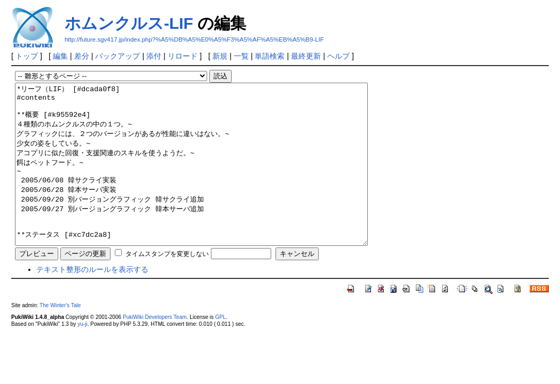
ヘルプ (338, 56)
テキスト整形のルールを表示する (92, 301)
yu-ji (82, 356)
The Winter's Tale (60, 337)
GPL (220, 349)
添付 (153, 56)
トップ (26, 56)
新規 (219, 56)
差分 (81, 56)
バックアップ (117, 56)
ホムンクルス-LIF (129, 23)
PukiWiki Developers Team (155, 349)
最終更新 (306, 56)
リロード (183, 56)
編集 (60, 56)
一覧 (241, 56)
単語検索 (270, 56)
